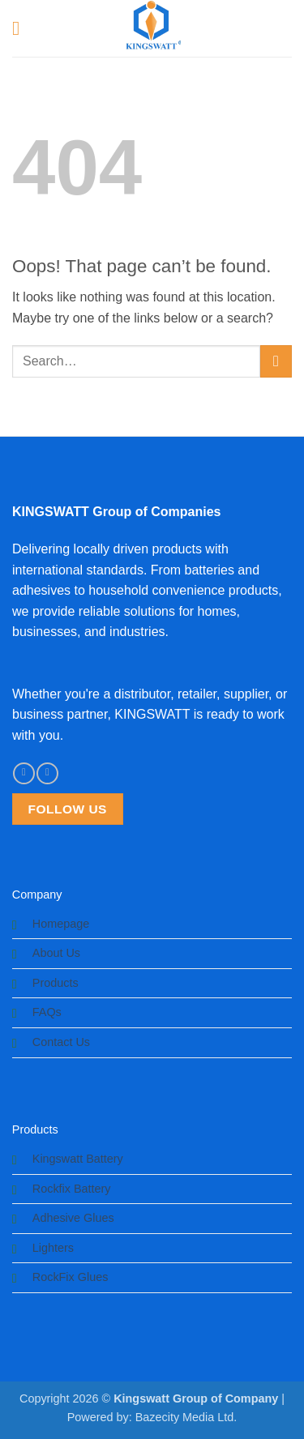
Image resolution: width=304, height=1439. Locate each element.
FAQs (47, 1012)
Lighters (53, 1247)
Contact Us (61, 1041)
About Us (56, 952)
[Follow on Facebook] (23, 773)
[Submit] (276, 361)
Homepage (60, 923)
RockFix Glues (70, 1276)
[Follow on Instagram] (47, 773)
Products (55, 982)
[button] (22, 28)
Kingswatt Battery (77, 1158)
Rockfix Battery (71, 1188)
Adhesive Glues (73, 1217)
